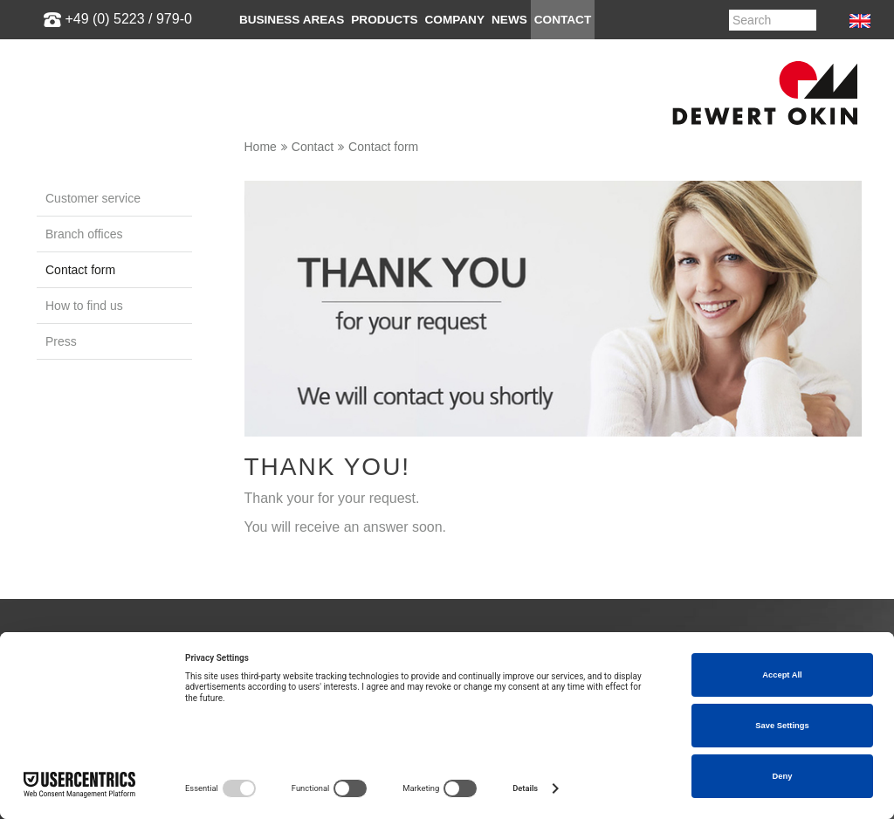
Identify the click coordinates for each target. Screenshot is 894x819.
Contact (562, 19)
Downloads (281, 470)
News (509, 19)
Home (260, 147)
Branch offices (83, 234)
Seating (59, 470)
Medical (59, 516)
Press (61, 341)
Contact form (383, 147)
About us (486, 446)
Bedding (61, 446)
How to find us (84, 306)
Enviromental (499, 516)
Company (455, 19)
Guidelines (491, 470)
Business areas (291, 19)
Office (54, 492)
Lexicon (271, 492)
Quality (480, 492)
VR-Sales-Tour (80, 540)
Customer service (93, 198)
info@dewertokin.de (746, 516)
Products (384, 19)
